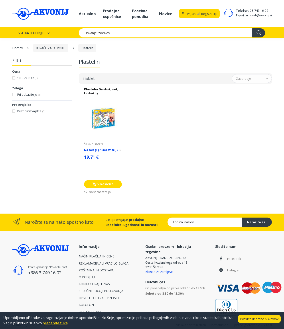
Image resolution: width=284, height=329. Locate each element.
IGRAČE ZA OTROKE (50, 48)
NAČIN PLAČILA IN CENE (96, 256)
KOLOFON (86, 305)
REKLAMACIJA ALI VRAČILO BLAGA (103, 263)
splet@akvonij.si (260, 15)
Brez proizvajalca (31, 111)
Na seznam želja (97, 192)
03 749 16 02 (259, 10)
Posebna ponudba (140, 13)
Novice (165, 13)
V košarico (103, 184)
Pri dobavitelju (29, 94)
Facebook (234, 259)
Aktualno (87, 13)
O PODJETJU (88, 277)
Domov (17, 48)
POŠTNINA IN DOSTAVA (96, 270)
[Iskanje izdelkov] (165, 32)
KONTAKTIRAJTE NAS (94, 284)
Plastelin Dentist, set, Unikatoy (101, 91)
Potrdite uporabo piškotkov (259, 319)
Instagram (234, 270)
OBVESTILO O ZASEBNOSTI (99, 298)
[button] (252, 78)
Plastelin (87, 48)
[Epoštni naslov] (205, 222)
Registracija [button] (209, 14)
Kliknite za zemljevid (159, 272)
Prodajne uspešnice (112, 13)
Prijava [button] (188, 14)
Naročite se (256, 222)
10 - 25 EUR (27, 78)
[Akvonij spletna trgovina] (40, 14)
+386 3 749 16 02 (44, 273)
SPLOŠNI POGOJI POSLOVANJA (101, 291)
